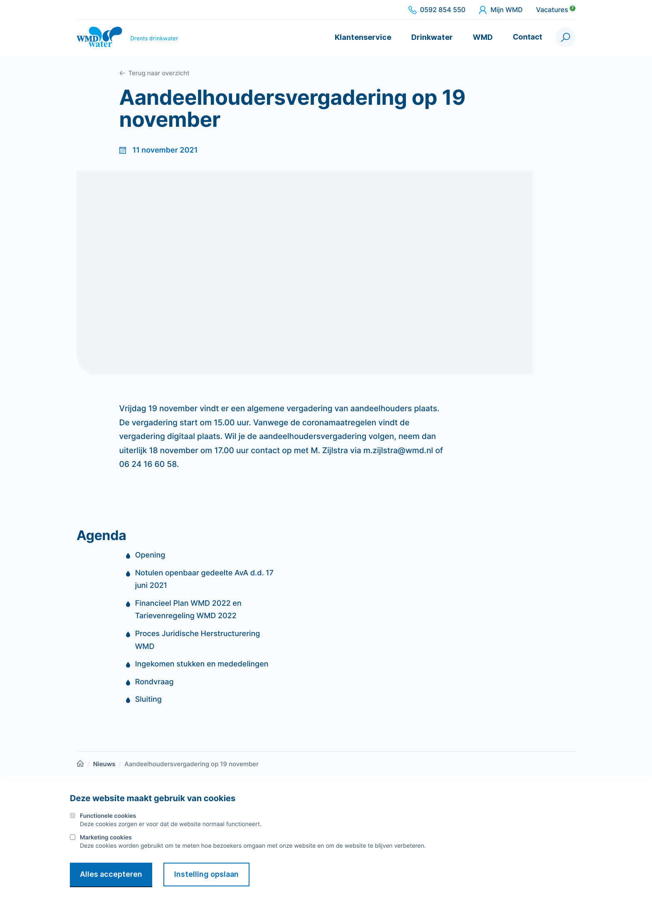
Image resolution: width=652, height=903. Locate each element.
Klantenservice (363, 37)
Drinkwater (432, 37)
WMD (483, 37)
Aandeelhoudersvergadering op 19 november (191, 763)
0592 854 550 (436, 10)
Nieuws (104, 763)
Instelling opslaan (206, 874)
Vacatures (555, 10)
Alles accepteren (111, 874)
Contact (527, 37)
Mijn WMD (501, 10)
